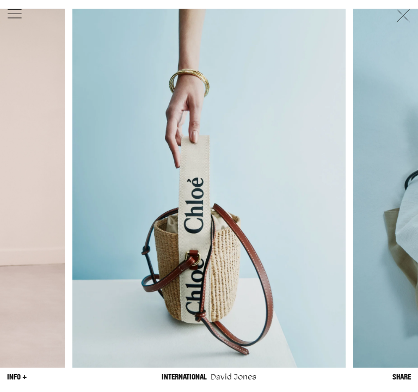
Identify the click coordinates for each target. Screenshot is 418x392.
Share (401, 376)
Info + (17, 376)
